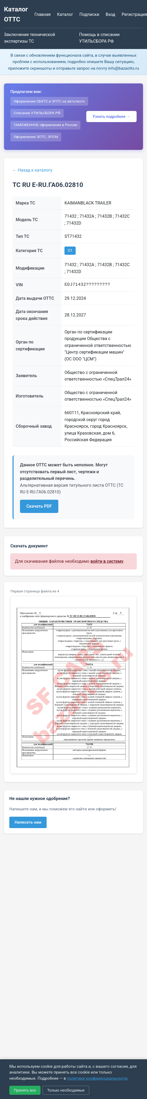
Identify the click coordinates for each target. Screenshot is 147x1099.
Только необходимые (66, 1090)
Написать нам (28, 822)
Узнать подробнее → (111, 116)
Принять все (25, 1090)
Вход (110, 14)
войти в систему (107, 561)
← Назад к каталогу (32, 170)
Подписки (89, 14)
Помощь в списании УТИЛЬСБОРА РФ (99, 38)
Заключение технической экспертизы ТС (29, 38)
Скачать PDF (39, 506)
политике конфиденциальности (97, 1078)
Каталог (65, 14)
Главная (42, 14)
